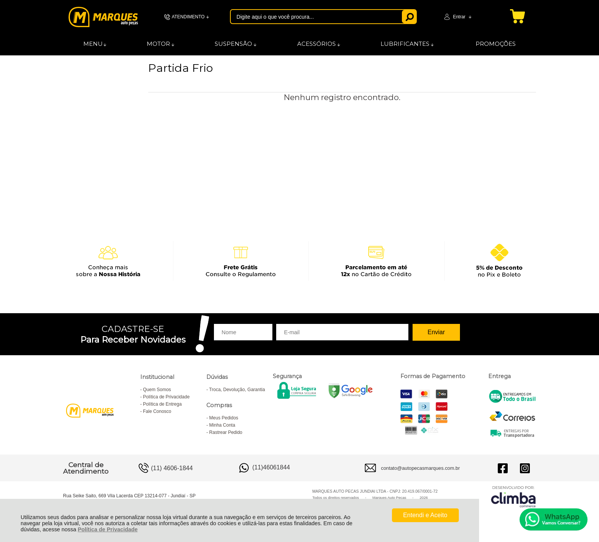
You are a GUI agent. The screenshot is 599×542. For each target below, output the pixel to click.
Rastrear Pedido (226, 432)
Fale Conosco (157, 411)
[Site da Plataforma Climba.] (513, 496)
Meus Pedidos (223, 418)
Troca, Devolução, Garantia (237, 389)
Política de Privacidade (108, 529)
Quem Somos (157, 389)
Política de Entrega (162, 404)
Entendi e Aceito (425, 515)
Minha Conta (222, 425)
